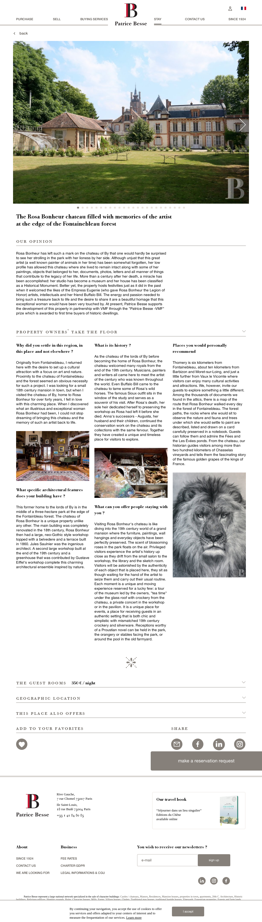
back (20, 33)
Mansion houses (170, 896)
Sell (57, 19)
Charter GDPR (73, 866)
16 (147, 208)
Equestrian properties (205, 899)
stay (157, 19)
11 (124, 208)
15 (142, 208)
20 (166, 208)
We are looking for (32, 873)
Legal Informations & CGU (83, 873)
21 (170, 208)
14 (138, 208)
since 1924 (237, 19)
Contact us (195, 19)
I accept (188, 911)
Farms (101, 899)
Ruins (68, 899)
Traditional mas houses (142, 899)
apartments (205, 896)
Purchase (24, 19)
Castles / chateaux (129, 896)
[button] (131, 679)
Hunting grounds (55, 899)
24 (184, 208)
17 (152, 208)
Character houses (81, 899)
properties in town (189, 896)
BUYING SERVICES (94, 19)
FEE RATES (69, 858)
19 (161, 208)
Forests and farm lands (229, 899)
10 (119, 208)
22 (175, 208)
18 (156, 208)
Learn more (133, 917)
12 (129, 208)
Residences (155, 896)
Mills (94, 899)
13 (133, 208)
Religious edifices (36, 899)
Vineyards (188, 899)
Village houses (113, 899)
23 (179, 208)
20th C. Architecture (222, 896)
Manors (144, 896)
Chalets (125, 899)
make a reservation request (206, 760)
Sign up (214, 860)
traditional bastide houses (169, 899)
